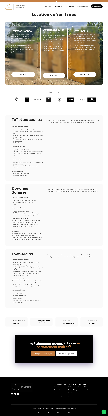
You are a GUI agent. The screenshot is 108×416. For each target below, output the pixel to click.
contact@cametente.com (89, 390)
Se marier (56, 386)
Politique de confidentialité (63, 412)
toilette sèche (39, 162)
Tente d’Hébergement (74, 390)
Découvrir (22, 74)
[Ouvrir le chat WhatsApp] (103, 412)
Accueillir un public (59, 396)
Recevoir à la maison (59, 390)
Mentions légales (52, 412)
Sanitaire (70, 396)
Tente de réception (73, 386)
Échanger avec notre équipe (43, 354)
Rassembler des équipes (60, 393)
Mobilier (70, 393)
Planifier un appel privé (66, 354)
